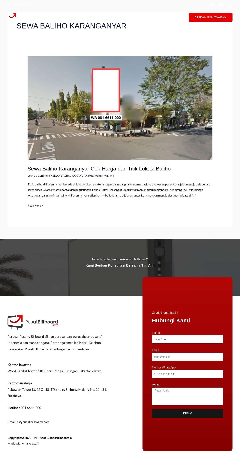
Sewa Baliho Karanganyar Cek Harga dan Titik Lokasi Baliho (103, 168)
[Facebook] (211, 5)
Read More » (36, 204)
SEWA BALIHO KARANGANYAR (74, 175)
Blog (158, 17)
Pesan (156, 384)
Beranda (84, 17)
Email (155, 349)
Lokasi (116, 17)
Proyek (131, 17)
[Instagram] (221, 5)
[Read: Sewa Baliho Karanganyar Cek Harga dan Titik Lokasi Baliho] (120, 108)
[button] (210, 17)
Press (145, 17)
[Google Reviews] (230, 5)
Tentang (101, 17)
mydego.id (33, 443)
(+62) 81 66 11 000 (20, 4)
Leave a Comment (39, 175)
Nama (156, 332)
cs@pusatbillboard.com (34, 422)
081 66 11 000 (31, 408)
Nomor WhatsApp (164, 367)
